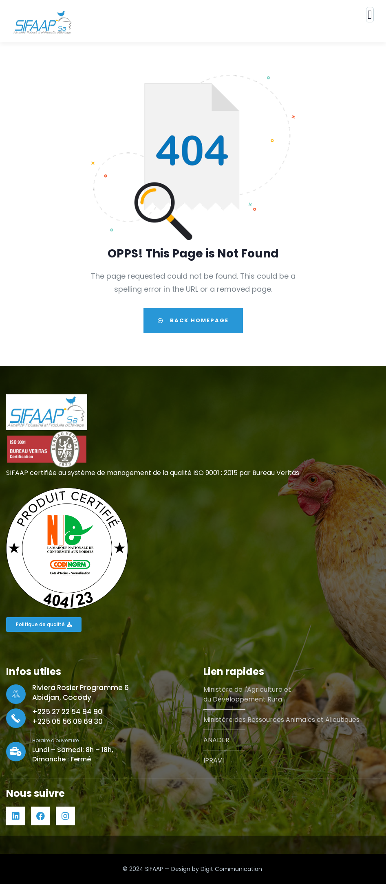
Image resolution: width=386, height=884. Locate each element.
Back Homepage (193, 320)
